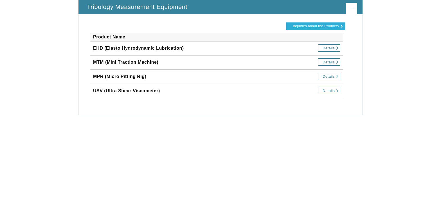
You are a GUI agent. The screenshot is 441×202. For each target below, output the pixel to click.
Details (329, 48)
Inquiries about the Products (316, 26)
